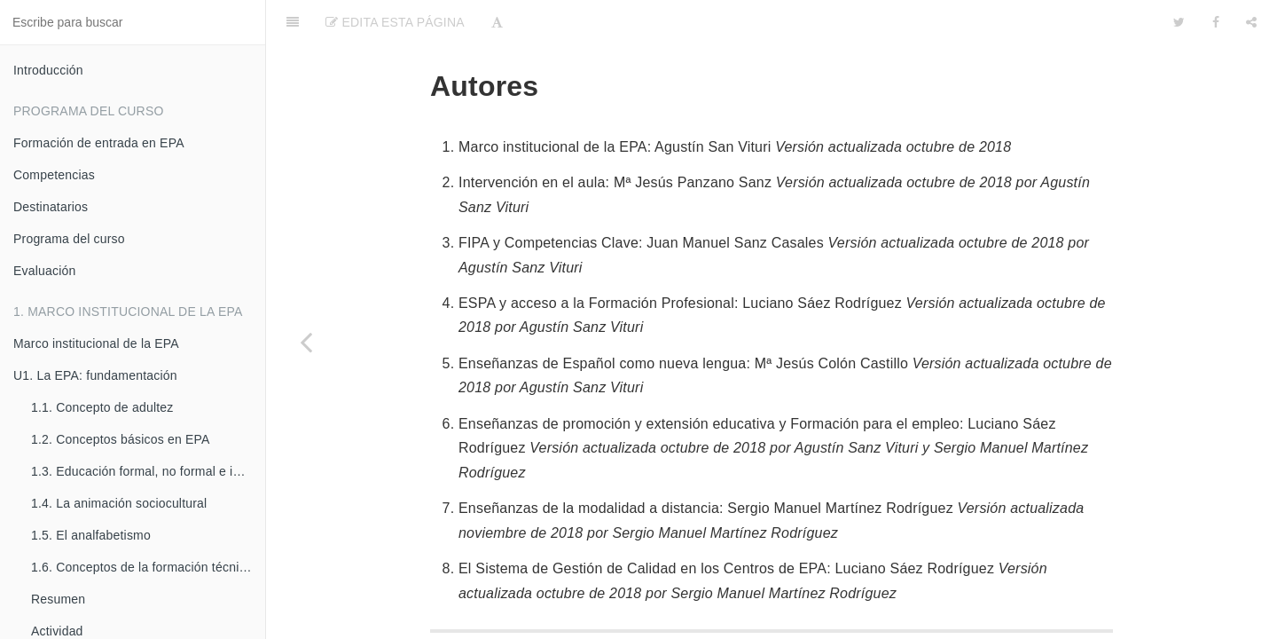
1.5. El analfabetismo (91, 535)
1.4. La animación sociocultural (119, 503)
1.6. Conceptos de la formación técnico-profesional (148, 567)
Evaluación (44, 271)
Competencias (54, 175)
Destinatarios (50, 207)
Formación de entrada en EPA (98, 143)
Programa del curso (69, 239)
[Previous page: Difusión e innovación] (306, 341)
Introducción (48, 70)
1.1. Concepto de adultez (102, 407)
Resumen (58, 599)
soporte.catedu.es (865, 624)
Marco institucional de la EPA (96, 343)
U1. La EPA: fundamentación (95, 375)
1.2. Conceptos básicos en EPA (120, 439)
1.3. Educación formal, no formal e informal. (148, 471)
